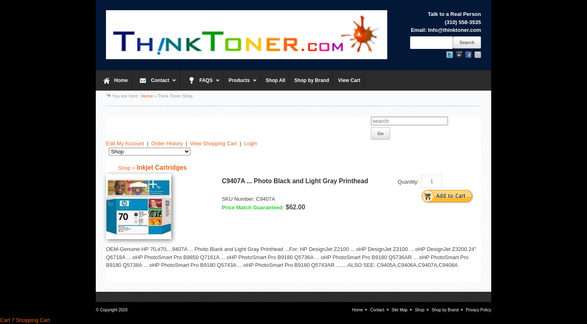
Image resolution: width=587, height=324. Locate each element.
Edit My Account (125, 143)
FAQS (200, 84)
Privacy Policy (478, 310)
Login (250, 143)
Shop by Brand (311, 80)
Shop (419, 310)
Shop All (275, 80)
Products (240, 84)
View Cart (349, 80)
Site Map (399, 310)
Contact (154, 84)
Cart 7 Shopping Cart (25, 320)
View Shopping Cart (213, 143)
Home (121, 80)
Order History (167, 143)
